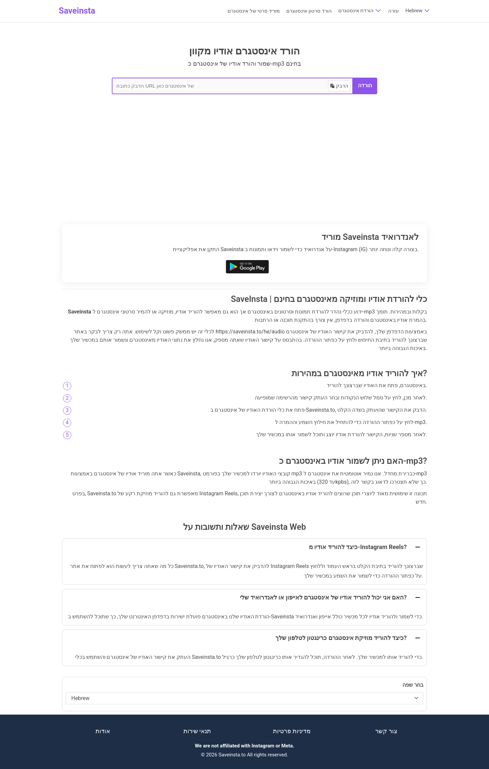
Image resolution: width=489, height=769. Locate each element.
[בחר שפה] (244, 698)
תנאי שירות (197, 731)
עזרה (393, 11)
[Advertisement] (244, 174)
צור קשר (386, 731)
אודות (103, 731)
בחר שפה (412, 685)
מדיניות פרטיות (291, 731)
